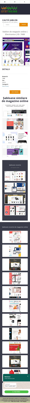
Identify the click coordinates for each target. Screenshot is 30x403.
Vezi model (15, 92)
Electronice (5, 86)
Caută (24, 24)
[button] (16, 391)
